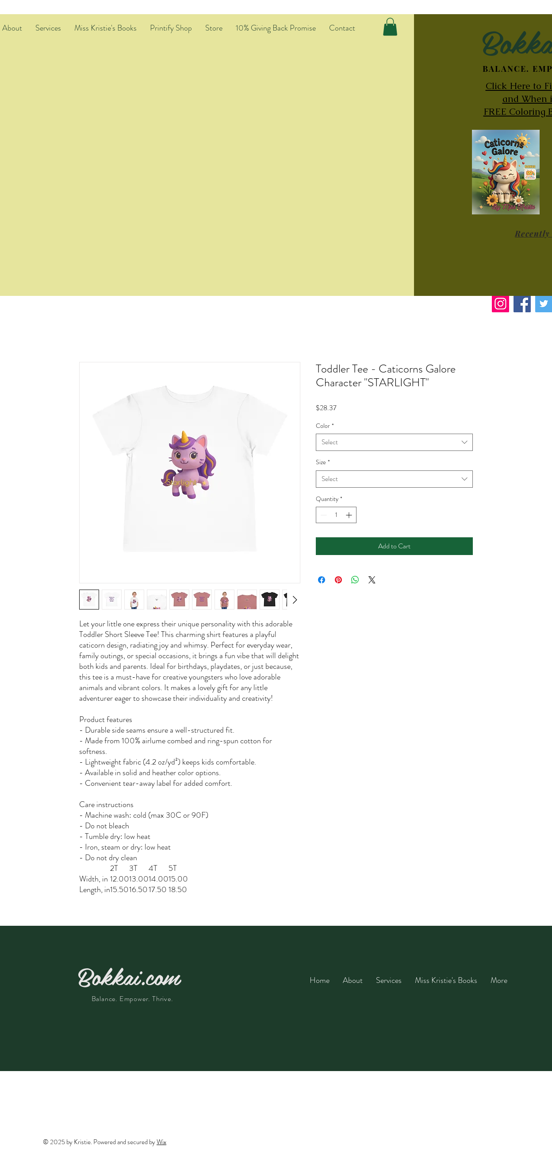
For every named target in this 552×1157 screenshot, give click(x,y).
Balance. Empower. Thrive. (132, 999)
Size (323, 462)
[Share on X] (372, 580)
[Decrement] (322, 515)
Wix (161, 1142)
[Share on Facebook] (321, 580)
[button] (390, 27)
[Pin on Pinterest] (338, 580)
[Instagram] (500, 303)
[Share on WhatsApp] (355, 580)
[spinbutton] (336, 515)
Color (325, 426)
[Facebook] (522, 303)
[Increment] (349, 515)
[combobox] (394, 442)
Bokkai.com (128, 975)
